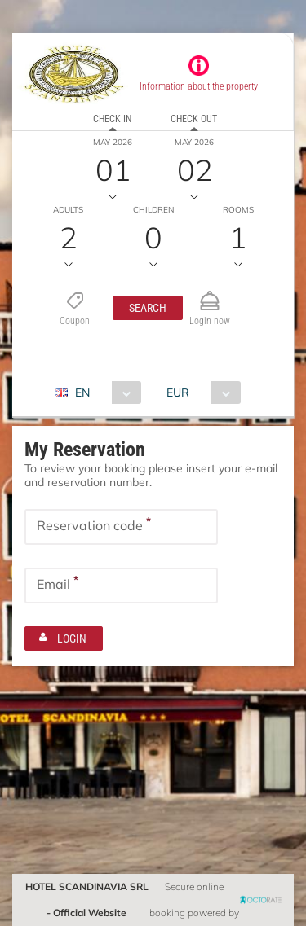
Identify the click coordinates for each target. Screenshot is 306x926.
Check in (112, 119)
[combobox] (104, 392)
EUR (177, 392)
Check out (194, 119)
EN (82, 392)
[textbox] (121, 527)
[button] (148, 308)
